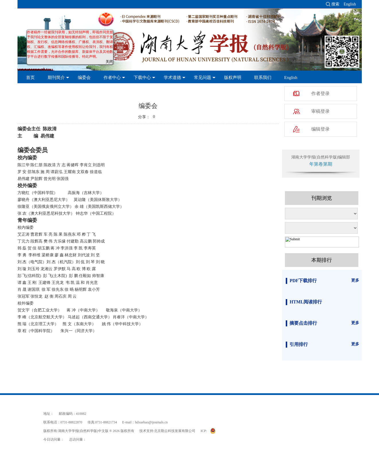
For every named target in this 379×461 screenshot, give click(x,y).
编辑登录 (320, 129)
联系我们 (262, 77)
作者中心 (112, 77)
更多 (355, 280)
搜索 (335, 4)
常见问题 (202, 77)
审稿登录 (320, 111)
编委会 (84, 77)
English (350, 4)
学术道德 (172, 77)
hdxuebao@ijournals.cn (151, 422)
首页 (30, 77)
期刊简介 (56, 77)
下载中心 (142, 77)
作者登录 (320, 93)
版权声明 (232, 77)
